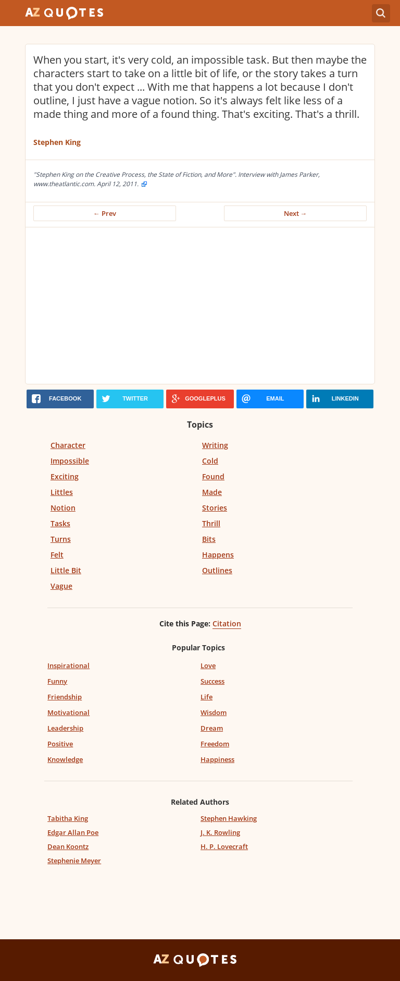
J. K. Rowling (220, 832)
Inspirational (68, 665)
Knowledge (65, 759)
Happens (218, 555)
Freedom (215, 743)
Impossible (70, 461)
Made (212, 492)
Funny (57, 681)
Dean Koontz (68, 846)
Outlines (217, 570)
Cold (210, 461)
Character (68, 445)
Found (213, 476)
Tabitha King (67, 818)
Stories (214, 508)
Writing (215, 445)
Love (208, 665)
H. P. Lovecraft (224, 846)
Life (207, 696)
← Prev (104, 213)
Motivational (68, 712)
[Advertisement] (200, 306)
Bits (209, 539)
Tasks (60, 523)
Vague (61, 586)
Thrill (211, 523)
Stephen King (57, 142)
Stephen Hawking (229, 818)
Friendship (64, 696)
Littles (62, 492)
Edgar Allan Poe (72, 832)
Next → (295, 213)
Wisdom (214, 712)
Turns (61, 539)
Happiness (217, 759)
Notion (63, 508)
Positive (60, 743)
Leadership (65, 728)
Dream (212, 728)
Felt (57, 555)
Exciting (65, 476)
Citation (227, 623)
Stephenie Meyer (74, 860)
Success (212, 681)
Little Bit (66, 570)
